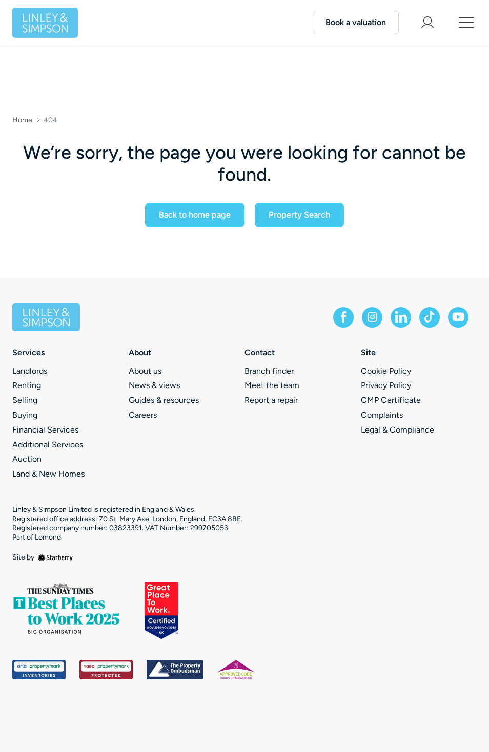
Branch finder (269, 371)
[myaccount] (427, 22)
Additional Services (47, 444)
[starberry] (55, 557)
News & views (154, 385)
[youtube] (458, 317)
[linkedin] (401, 317)
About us (145, 371)
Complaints (382, 415)
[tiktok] (429, 317)
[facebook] (343, 317)
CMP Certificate (391, 400)
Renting (26, 385)
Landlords (29, 371)
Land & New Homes (48, 474)
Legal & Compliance (397, 430)
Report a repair (271, 400)
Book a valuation (355, 22)
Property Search (299, 215)
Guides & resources (164, 400)
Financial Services (45, 430)
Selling (24, 400)
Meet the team (271, 385)
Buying (24, 415)
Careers (143, 415)
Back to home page (195, 215)
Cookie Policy (386, 371)
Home (22, 120)
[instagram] (372, 317)
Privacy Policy (386, 385)
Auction (27, 459)
